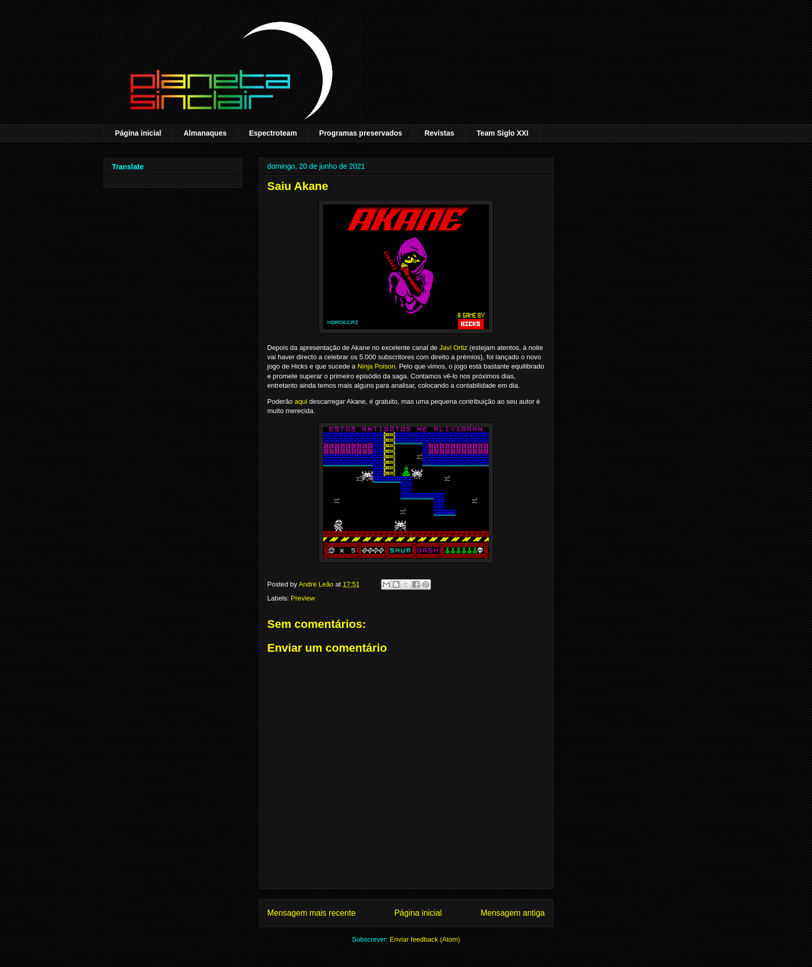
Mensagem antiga (513, 913)
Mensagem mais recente (311, 913)
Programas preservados (360, 133)
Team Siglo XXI (502, 133)
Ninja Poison (376, 366)
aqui (301, 401)
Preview (303, 598)
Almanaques (204, 133)
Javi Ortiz (453, 347)
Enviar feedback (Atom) (425, 939)
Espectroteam (273, 133)
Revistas (440, 133)
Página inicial (138, 133)
